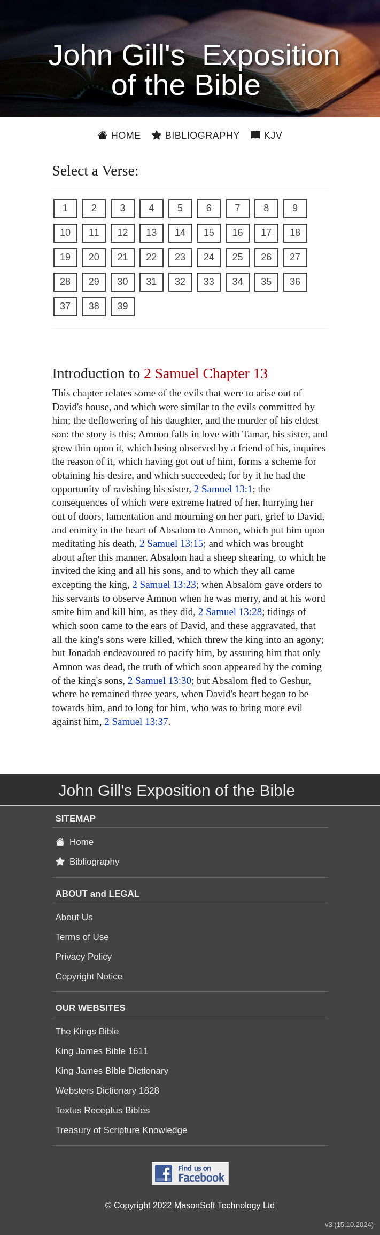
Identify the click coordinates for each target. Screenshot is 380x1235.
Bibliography (196, 135)
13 (151, 232)
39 (122, 306)
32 (180, 281)
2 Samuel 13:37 (136, 721)
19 (65, 257)
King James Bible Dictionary (112, 1071)
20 (94, 257)
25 (237, 257)
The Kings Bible (87, 1031)
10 (65, 232)
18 (295, 232)
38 (94, 306)
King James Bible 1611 (102, 1051)
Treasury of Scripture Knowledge (122, 1130)
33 (209, 281)
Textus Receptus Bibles (103, 1110)
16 (237, 232)
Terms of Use (82, 937)
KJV (267, 135)
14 (180, 232)
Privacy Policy (84, 957)
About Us (74, 917)
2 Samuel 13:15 (171, 543)
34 (237, 281)
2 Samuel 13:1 (223, 489)
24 (209, 257)
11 (94, 232)
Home (119, 135)
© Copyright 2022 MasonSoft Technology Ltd (190, 1205)
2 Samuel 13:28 (230, 611)
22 (151, 257)
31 (151, 281)
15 (209, 232)
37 (65, 306)
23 (180, 257)
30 (122, 281)
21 (122, 257)
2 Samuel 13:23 (164, 584)
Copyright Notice (89, 976)
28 (65, 281)
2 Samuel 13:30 (159, 680)
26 (266, 257)
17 (266, 232)
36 (295, 281)
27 (295, 257)
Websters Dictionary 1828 (107, 1091)
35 (266, 281)
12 (122, 232)
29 (94, 281)
